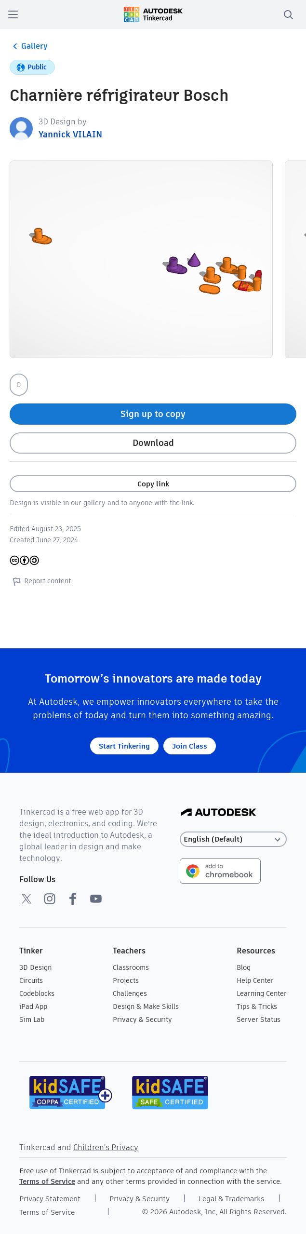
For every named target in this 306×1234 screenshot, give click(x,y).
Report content (40, 581)
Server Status (258, 1019)
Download (153, 443)
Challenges (130, 993)
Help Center (255, 980)
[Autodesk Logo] (218, 813)
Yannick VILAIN (70, 134)
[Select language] (233, 839)
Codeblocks (36, 993)
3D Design (35, 967)
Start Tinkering (124, 746)
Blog (244, 967)
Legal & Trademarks (232, 1199)
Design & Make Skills (146, 1006)
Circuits (31, 980)
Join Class (189, 746)
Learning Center (262, 993)
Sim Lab (31, 1019)
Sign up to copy (153, 414)
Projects (126, 980)
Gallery (29, 46)
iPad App (33, 1006)
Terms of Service (47, 1181)
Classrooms (131, 967)
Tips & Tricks (257, 1006)
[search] (288, 14)
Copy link (153, 484)
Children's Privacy (105, 1147)
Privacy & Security (142, 1019)
